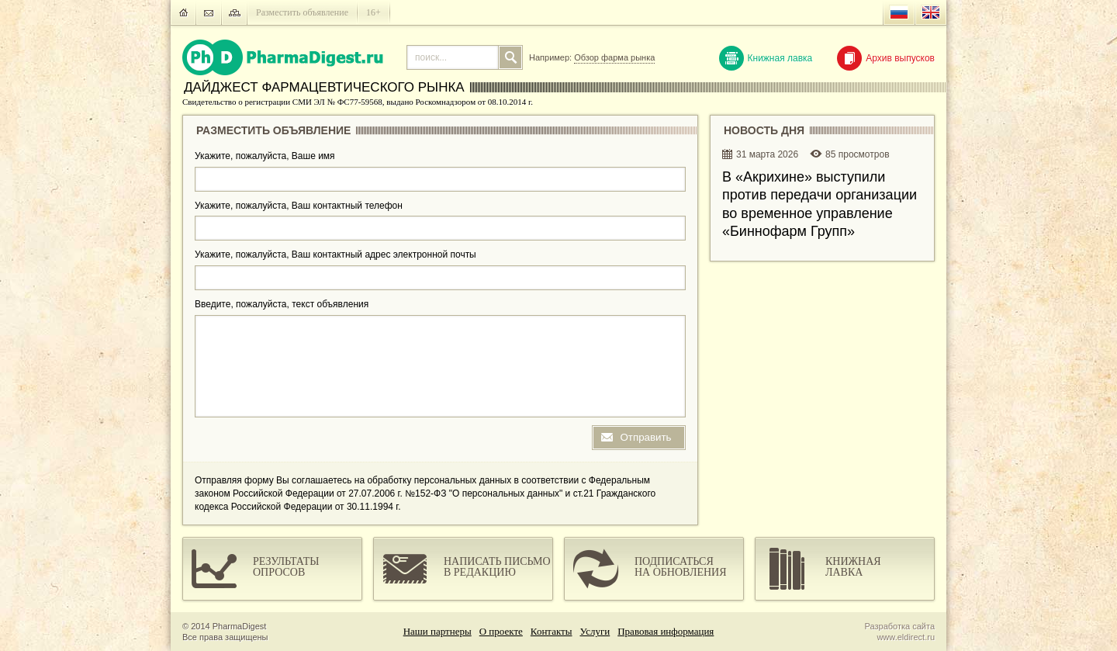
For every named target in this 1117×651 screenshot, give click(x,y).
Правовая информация (665, 631)
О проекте (501, 631)
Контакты (551, 631)
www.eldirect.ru (906, 637)
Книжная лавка (766, 58)
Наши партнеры (437, 631)
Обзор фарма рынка (614, 57)
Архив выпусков (886, 58)
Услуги (595, 631)
